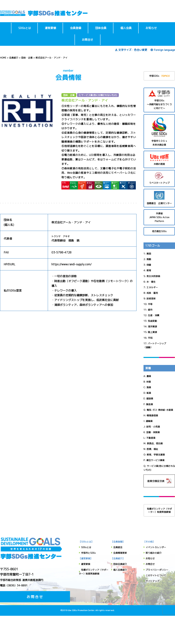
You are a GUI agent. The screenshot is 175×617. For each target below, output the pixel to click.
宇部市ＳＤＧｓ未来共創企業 (159, 131)
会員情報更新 (120, 552)
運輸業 (149, 421)
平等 (150, 304)
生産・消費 (153, 315)
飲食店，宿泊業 (155, 443)
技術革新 (151, 298)
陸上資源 (152, 332)
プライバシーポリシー (157, 569)
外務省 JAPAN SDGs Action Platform (159, 217)
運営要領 (50, 28)
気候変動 (152, 320)
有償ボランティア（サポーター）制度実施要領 (159, 510)
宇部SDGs (159, 75)
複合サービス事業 (155, 460)
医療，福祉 (152, 449)
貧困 (148, 253)
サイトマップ (152, 581)
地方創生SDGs (159, 231)
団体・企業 (69, 95)
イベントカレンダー (156, 547)
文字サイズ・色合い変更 (131, 50)
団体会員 (100, 28)
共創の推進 (159, 159)
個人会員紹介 (120, 569)
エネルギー (152, 287)
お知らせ (151, 28)
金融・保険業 (153, 432)
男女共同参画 (153, 276)
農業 (148, 376)
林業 (148, 381)
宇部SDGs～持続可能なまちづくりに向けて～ (159, 100)
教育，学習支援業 (156, 454)
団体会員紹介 (120, 564)
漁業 (148, 387)
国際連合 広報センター (159, 198)
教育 (148, 270)
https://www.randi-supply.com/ (71, 264)
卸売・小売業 (153, 426)
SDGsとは (24, 28)
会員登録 (75, 28)
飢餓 (148, 259)
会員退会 (117, 547)
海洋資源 (152, 326)
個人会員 (126, 28)
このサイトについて (156, 575)
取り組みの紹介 (154, 552)
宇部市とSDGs (88, 552)
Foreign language (162, 50)
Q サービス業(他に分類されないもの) (98, 95)
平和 (150, 337)
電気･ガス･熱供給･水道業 (160, 409)
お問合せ (87, 40)
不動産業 (150, 437)
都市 (150, 309)
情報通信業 (152, 415)
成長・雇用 (152, 293)
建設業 (149, 398)
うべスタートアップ (159, 178)
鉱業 (148, 392)
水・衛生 (151, 281)
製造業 (149, 404)
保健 (148, 264)
